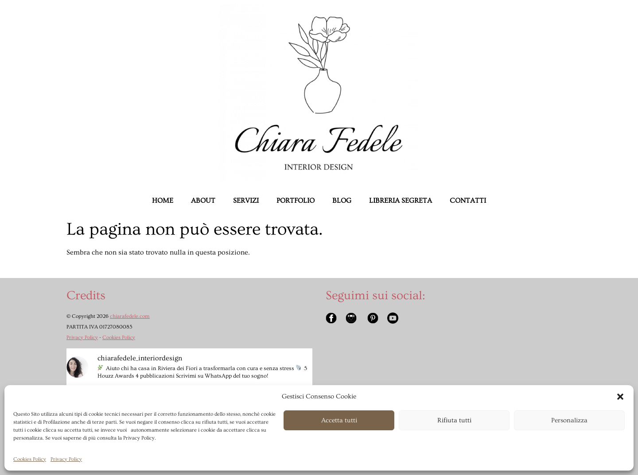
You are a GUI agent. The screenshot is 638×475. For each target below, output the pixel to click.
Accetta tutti (339, 420)
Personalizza (569, 420)
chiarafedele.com (130, 316)
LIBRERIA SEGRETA (400, 201)
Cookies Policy (29, 459)
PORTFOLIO (295, 201)
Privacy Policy (66, 459)
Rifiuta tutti (454, 420)
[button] (620, 396)
